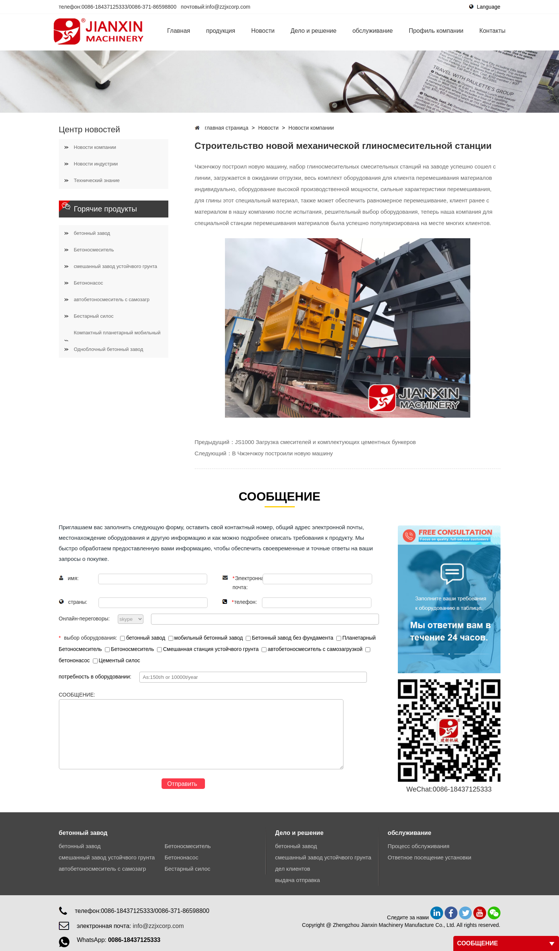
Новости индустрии (96, 164)
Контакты (492, 31)
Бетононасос (88, 283)
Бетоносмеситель (94, 250)
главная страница (226, 128)
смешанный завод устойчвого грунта (115, 266)
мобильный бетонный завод (206, 638)
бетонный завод (92, 233)
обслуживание (373, 31)
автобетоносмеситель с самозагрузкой (313, 649)
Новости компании (95, 147)
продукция (220, 31)
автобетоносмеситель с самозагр (111, 299)
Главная (178, 31)
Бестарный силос (94, 316)
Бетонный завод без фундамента (290, 638)
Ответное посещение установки (429, 857)
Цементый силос (116, 660)
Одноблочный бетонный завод (108, 349)
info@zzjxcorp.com (228, 7)
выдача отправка (297, 880)
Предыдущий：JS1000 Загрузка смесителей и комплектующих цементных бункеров (305, 442)
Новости (263, 31)
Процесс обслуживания (418, 846)
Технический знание (97, 180)
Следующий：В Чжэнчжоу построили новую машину (264, 453)
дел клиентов (292, 868)
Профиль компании (436, 31)
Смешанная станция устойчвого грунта (208, 649)
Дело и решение (314, 31)
